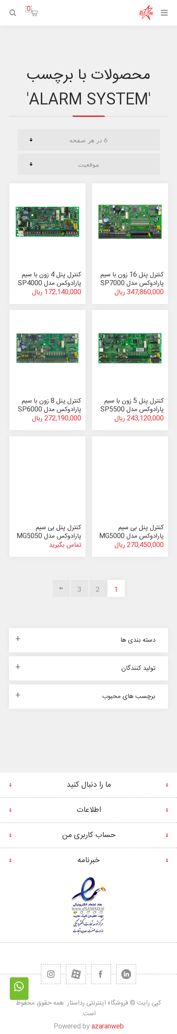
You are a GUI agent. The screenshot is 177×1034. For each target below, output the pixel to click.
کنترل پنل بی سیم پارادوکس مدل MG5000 (131, 532)
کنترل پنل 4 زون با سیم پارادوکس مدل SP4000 (49, 279)
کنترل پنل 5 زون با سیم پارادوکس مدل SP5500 (132, 405)
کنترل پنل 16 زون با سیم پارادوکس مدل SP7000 (132, 279)
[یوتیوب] (76, 974)
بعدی (61, 588)
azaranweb (107, 1026)
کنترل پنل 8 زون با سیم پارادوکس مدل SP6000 (49, 405)
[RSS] (51, 974)
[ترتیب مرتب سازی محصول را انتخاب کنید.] (88, 164)
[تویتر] (126, 974)
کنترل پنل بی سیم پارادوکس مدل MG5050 (49, 532)
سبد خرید (29, 9)
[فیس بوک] (101, 974)
